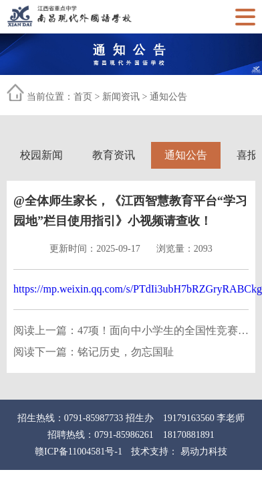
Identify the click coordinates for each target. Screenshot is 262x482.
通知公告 (168, 97)
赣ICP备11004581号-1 (78, 452)
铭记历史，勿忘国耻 (126, 351)
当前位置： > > (107, 97)
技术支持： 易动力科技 (179, 452)
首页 (83, 97)
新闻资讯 (121, 97)
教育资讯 (113, 155)
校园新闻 (41, 155)
